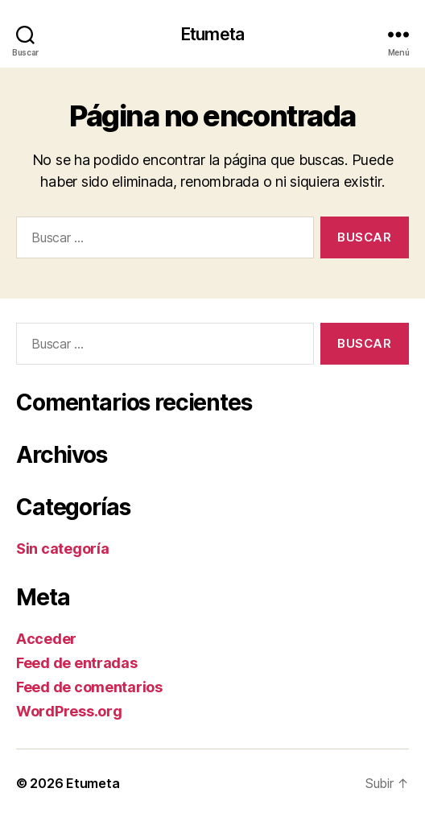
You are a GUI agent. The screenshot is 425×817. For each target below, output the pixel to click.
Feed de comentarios (89, 687)
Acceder (46, 638)
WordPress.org (69, 711)
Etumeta (212, 34)
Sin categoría (62, 548)
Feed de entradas (77, 662)
